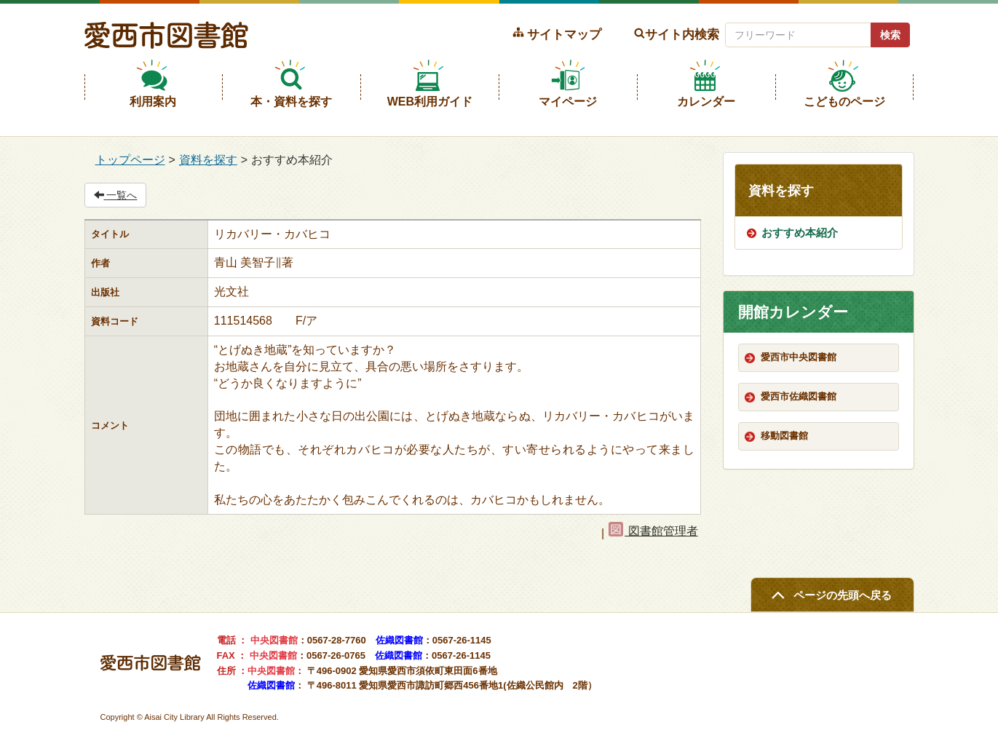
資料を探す (208, 160)
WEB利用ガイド (429, 101)
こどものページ (844, 101)
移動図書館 (784, 435)
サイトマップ (564, 34)
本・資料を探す (291, 101)
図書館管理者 (653, 531)
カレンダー (706, 101)
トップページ (130, 160)
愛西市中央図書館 (798, 357)
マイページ (568, 101)
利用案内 (153, 101)
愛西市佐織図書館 (798, 396)
